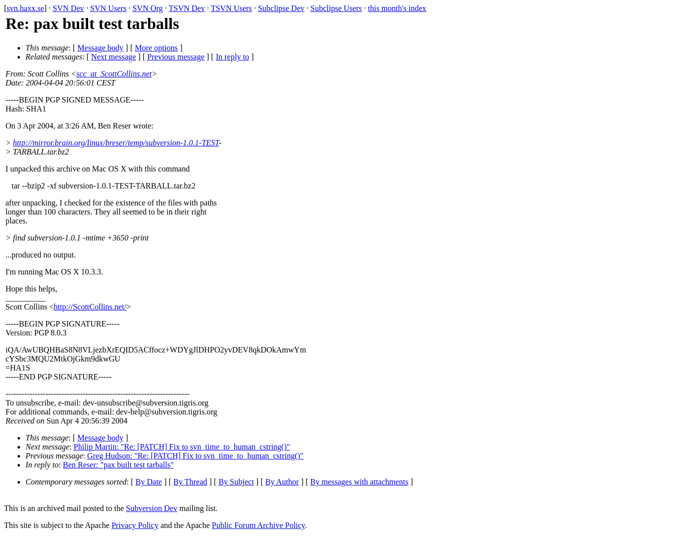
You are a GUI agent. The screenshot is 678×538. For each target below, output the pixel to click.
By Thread (190, 482)
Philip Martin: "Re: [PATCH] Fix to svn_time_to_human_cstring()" (182, 446)
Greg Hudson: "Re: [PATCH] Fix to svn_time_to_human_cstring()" (195, 456)
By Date (149, 482)
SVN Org (147, 8)
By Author (282, 482)
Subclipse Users (336, 8)
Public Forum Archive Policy (258, 525)
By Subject (236, 482)
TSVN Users (231, 8)
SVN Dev (68, 8)
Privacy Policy (135, 525)
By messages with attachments (359, 482)
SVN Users (108, 8)
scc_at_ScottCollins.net (114, 74)
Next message (113, 56)
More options (156, 48)
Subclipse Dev (281, 8)
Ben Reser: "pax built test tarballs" (118, 464)
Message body (101, 48)
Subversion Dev (152, 508)
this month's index (397, 8)
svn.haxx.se (25, 8)
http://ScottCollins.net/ (90, 306)
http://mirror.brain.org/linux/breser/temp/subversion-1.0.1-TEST (116, 142)
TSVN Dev (187, 8)
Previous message (175, 56)
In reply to (232, 56)
